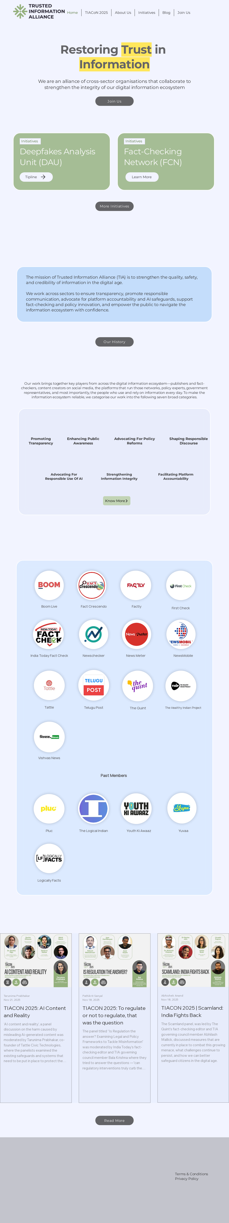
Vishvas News (49, 758)
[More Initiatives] (114, 206)
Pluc (49, 830)
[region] (61, 161)
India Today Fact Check (49, 655)
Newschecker (94, 655)
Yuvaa (183, 830)
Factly (136, 606)
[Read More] (114, 1120)
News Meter (136, 655)
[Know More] (116, 500)
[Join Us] (114, 101)
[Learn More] (142, 177)
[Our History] (114, 342)
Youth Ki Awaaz (139, 830)
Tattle (49, 707)
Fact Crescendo (94, 606)
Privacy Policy (186, 1178)
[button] (123, 12)
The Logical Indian (93, 830)
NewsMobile (183, 655)
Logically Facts (49, 880)
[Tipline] (36, 177)
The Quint (138, 708)
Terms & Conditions (191, 1174)
